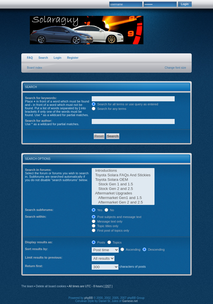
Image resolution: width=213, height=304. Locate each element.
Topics (114, 242)
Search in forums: (38, 169)
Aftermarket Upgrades (123, 193)
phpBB (88, 297)
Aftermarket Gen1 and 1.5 (123, 198)
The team (27, 286)
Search (43, 57)
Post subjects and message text (116, 217)
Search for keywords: (41, 98)
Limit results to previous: (43, 257)
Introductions (123, 170)
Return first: (34, 266)
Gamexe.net (129, 301)
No (109, 210)
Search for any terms (109, 108)
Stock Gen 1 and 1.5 (123, 184)
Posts (98, 242)
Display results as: (39, 242)
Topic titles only (105, 226)
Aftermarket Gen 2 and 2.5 (123, 202)
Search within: (35, 216)
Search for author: (38, 120)
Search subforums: (39, 209)
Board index (34, 67)
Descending (153, 249)
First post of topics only (110, 230)
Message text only (107, 221)
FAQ (30, 57)
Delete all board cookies (51, 286)
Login (57, 57)
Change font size (175, 67)
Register (72, 57)
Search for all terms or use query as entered (125, 104)
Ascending (130, 249)
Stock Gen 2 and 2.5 (123, 188)
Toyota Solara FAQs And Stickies (123, 175)
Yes (97, 210)
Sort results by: (36, 249)
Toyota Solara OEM (123, 179)
